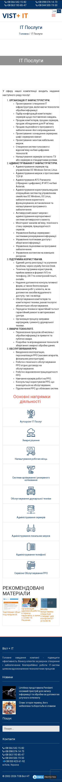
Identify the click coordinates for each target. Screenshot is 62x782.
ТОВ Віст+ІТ (23, 776)
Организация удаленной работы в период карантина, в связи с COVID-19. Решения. (30, 614)
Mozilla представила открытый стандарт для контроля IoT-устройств (47, 615)
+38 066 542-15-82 (15, 2)
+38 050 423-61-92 (13, 761)
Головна (24, 33)
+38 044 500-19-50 (46, 5)
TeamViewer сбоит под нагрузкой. (11, 613)
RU (59, 11)
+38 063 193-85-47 (15, 5)
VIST (15, 15)
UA (54, 11)
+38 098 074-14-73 (46, 2)
